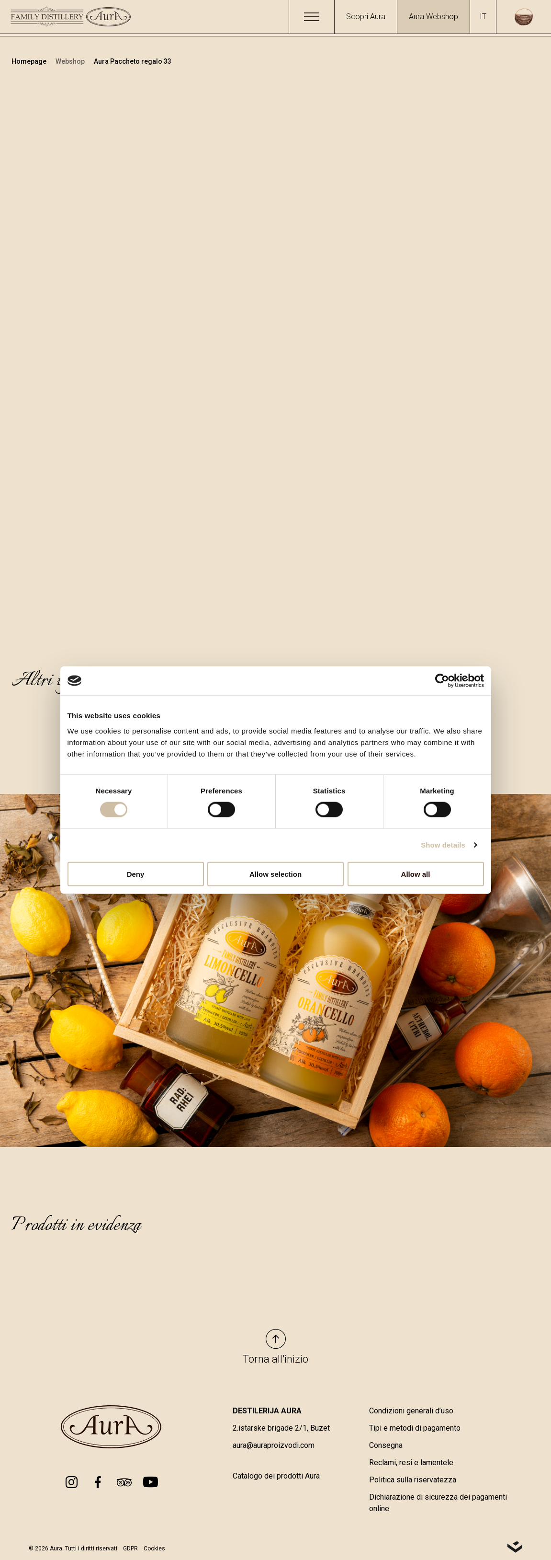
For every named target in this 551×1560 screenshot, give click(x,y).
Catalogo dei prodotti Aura (276, 1475)
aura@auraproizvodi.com (274, 1445)
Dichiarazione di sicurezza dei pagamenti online (438, 1502)
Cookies (154, 1548)
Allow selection (275, 874)
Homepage (29, 61)
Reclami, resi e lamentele (411, 1462)
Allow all (415, 874)
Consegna (386, 1445)
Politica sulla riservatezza (412, 1479)
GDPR (130, 1548)
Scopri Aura (365, 16)
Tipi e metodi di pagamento (415, 1428)
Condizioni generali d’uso (411, 1410)
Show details (443, 845)
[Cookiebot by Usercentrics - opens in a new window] (442, 681)
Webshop (71, 61)
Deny (136, 874)
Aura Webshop (433, 16)
